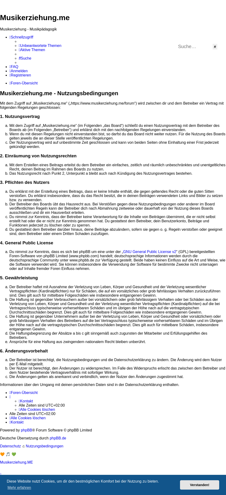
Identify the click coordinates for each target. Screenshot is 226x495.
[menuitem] (40, 46)
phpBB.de (58, 438)
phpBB (26, 430)
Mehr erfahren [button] (19, 488)
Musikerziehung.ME (16, 462)
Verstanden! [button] (199, 485)
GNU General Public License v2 (149, 252)
